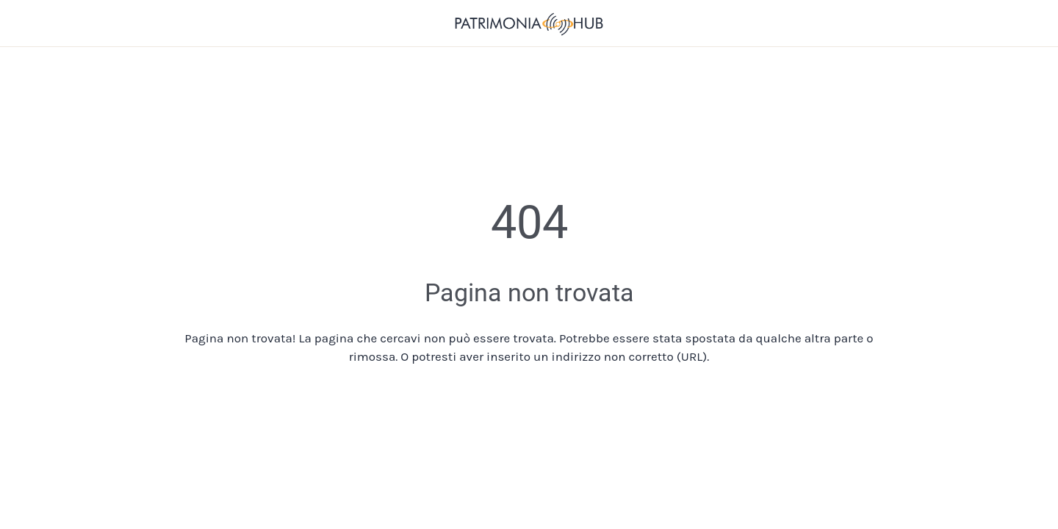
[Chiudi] (29, 23)
